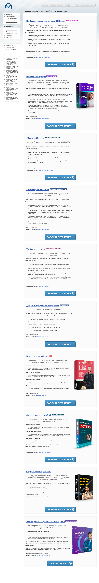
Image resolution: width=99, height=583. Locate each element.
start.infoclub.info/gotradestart (43, 452)
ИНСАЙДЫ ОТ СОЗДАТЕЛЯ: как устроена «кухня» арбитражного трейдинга (12, 89)
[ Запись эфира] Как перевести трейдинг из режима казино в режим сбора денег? (11, 63)
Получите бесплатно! (59, 65)
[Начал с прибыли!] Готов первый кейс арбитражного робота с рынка (12, 98)
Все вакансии (9, 37)
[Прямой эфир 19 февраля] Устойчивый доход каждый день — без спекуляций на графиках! (12, 72)
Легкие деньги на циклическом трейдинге (45, 521)
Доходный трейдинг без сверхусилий (42, 306)
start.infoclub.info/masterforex (43, 57)
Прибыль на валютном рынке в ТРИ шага (45, 21)
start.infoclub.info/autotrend (43, 286)
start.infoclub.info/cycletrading (43, 555)
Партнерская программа (11, 31)
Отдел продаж (10, 35)
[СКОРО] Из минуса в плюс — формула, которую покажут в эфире (12, 67)
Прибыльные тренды (36, 77)
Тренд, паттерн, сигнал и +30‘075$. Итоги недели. (11, 84)
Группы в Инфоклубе (11, 20)
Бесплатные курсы (10, 16)
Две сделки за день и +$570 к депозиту (12, 59)
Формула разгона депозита (38, 472)
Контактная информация (11, 18)
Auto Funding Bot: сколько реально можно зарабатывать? (11, 80)
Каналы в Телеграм (11, 49)
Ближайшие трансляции (12, 22)
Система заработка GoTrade (39, 415)
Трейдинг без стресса (35, 249)
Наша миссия (9, 45)
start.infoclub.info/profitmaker (43, 229)
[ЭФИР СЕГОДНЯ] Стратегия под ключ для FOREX (11, 76)
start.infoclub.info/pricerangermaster (45, 170)
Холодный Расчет (35, 138)
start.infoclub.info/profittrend (43, 118)
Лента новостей (10, 47)
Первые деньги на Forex (37, 356)
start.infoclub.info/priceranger (43, 336)
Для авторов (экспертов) (11, 33)
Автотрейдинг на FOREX (37, 190)
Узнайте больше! (58, 563)
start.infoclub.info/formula (42, 496)
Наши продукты (9, 14)
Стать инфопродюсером (11, 30)
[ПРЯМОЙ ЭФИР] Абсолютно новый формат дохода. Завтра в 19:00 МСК (12, 94)
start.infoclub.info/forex (42, 395)
